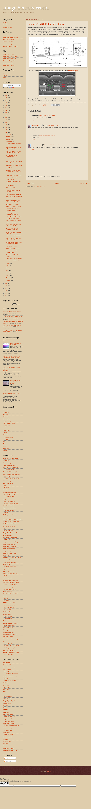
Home (57, 183)
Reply (33, 120)
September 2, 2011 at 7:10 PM (52, 125)
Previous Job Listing (8, 41)
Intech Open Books (8, 714)
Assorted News (10, 159)
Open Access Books (11, 210)
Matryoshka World (7, 719)
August (8, 263)
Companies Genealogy (9, 63)
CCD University (7, 481)
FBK (4, 528)
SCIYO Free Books (8, 734)
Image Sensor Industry (9, 65)
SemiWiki (5, 739)
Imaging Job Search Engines (10, 37)
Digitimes (5, 682)
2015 (6, 122)
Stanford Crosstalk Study (9, 621)
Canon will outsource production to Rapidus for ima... (12, 326)
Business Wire (6, 419)
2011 (6, 132)
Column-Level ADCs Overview (13, 188)
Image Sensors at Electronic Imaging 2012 (13, 191)
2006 (6, 293)
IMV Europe (6, 555)
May (7, 270)
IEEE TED (5, 710)
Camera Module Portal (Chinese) (11, 474)
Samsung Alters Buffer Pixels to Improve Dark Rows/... (14, 201)
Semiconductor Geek (8, 737)
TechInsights (6, 630)
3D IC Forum (6, 662)
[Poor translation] (6, 783)
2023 (6, 102)
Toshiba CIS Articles (8, 636)
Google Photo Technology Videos (11, 533)
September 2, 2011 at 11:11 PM (52, 145)
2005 (6, 295)
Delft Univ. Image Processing (10, 503)
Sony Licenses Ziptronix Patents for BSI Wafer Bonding (14, 259)
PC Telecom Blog (7, 728)
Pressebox (5, 434)
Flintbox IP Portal (7, 698)
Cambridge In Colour (8, 469)
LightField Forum (7, 569)
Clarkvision (6, 487)
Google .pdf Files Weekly (9, 423)
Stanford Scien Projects (9, 625)
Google (5, 75)
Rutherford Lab (7, 609)
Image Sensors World (26, 8)
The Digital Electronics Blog (10, 750)
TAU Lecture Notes (8, 627)
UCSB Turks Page (7, 643)
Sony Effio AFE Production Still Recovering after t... (13, 148)
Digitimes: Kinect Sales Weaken (14, 165)
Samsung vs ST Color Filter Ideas (46, 23)
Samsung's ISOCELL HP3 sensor (15, 344)
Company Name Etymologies (10, 673)
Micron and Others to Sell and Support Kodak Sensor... (13, 225)
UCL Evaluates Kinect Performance (11, 155)
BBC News (6, 414)
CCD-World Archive (8, 483)
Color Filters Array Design (9, 490)
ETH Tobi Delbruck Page (9, 526)
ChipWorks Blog (7, 669)
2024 (6, 100)
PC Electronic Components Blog (11, 725)
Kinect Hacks (6, 564)
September (9, 141)
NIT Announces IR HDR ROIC (13, 236)
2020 (6, 110)
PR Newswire (6, 430)
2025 (6, 97)
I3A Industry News (7, 539)
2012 (6, 129)
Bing (4, 73)
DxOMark (5, 512)
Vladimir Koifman (37, 125)
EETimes (5, 692)
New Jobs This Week (8, 39)
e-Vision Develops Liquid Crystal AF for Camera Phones (14, 217)
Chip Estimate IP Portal (9, 667)
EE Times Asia (6, 689)
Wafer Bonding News (11, 246)
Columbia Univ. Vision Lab (9, 492)
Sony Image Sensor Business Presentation (13, 251)
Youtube (5, 450)
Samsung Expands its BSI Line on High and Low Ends (14, 152)
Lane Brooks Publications (9, 566)
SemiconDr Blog (7, 611)
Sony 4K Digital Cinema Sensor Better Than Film (14, 239)
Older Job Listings (7, 44)
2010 (6, 283)
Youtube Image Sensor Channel (11, 652)
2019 (6, 112)
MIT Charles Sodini (8, 578)
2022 (6, 105)
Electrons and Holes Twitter (10, 694)
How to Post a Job (7, 35)
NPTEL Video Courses (8, 723)
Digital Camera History (8, 510)
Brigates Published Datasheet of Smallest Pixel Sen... (14, 197)
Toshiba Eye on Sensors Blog (10, 639)
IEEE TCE (5, 707)
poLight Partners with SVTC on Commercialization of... (14, 243)
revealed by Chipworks (74, 70)
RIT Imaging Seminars (8, 607)
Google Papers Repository (9, 701)
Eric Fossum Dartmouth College (11, 521)
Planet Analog (6, 732)
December (9, 134)
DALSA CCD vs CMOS (9, 501)
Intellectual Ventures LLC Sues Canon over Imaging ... (13, 207)
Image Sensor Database (9, 544)
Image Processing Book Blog (10, 542)
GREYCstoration (7, 535)
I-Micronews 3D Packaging (10, 537)
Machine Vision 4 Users (9, 716)
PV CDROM (6, 600)
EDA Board (6, 685)
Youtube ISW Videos (8, 654)
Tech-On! (5, 743)
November (9, 136)
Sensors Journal (7, 614)
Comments (7, 761)
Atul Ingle (5, 22)
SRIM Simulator (7, 741)
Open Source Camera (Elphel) (10, 593)
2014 (6, 125)
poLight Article (9, 167)
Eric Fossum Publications (9, 523)
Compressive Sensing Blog (10, 676)
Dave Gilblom (6, 25)
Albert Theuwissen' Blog (9, 465)
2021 (6, 107)
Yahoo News (6, 448)
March (8, 275)
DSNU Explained (10, 185)
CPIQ (4, 499)
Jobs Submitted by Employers (10, 46)
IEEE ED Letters (7, 703)
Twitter (4, 77)
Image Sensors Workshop (9, 548)
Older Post (84, 183)
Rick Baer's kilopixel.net (9, 605)
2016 (6, 120)
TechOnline (6, 746)
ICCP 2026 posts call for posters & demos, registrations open (11, 394)
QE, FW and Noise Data (9, 603)
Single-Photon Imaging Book (13, 248)
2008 (6, 288)
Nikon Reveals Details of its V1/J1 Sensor (13, 178)
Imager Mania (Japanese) (9, 551)
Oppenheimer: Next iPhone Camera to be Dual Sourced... (14, 170)
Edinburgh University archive (10, 514)
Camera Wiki (6, 476)
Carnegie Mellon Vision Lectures (11, 478)
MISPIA (5, 575)
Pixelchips (5, 598)
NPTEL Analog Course (8, 721)
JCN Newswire (7, 428)
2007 (6, 290)
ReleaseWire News (8, 437)
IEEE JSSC (6, 705)
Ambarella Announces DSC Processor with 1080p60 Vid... (14, 174)
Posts (6, 758)
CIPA (4, 485)
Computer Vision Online (9, 496)
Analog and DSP (7, 664)
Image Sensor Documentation (10, 56)
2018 (6, 115)
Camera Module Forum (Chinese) (11, 472)
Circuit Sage (6, 671)
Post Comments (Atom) (39, 186)
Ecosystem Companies (9, 60)
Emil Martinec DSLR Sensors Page (12, 519)
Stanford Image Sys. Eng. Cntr (11, 623)
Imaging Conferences (8, 54)
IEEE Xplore (6, 712)
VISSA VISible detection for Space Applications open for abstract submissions (11, 369)
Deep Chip (5, 678)
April (7, 273)
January (8, 280)
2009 (6, 286)
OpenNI (5, 596)
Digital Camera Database (9, 508)
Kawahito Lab (6, 560)
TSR (4, 641)
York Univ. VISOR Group (9, 650)
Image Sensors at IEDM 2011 (13, 194)
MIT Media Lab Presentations (10, 580)
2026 (6, 95)
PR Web (5, 432)
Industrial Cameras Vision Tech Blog (12, 557)
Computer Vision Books (9, 494)
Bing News (6, 416)
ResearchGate (6, 439)
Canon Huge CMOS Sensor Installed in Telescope (13, 213)
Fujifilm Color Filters (8, 530)
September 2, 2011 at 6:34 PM (47, 115)
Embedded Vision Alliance (9, 517)
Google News (6, 425)
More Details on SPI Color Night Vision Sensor (15, 382)
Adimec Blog (6, 460)
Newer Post (30, 183)
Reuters (5, 441)
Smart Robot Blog (7, 616)
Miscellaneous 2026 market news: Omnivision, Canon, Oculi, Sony (11, 356)
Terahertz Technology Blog (10, 634)
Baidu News (6, 412)
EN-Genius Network (8, 696)
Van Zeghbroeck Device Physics (11, 645)
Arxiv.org (5, 410)
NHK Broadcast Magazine (9, 589)
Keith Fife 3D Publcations (9, 562)
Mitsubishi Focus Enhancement (11, 582)
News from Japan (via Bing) (10, 584)
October (8, 139)
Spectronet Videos (7, 618)
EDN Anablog (6, 687)
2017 (6, 117)
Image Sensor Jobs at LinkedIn (11, 546)
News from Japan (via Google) (10, 587)
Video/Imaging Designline (9, 648)
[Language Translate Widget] (12, 85)
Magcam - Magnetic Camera (10, 573)
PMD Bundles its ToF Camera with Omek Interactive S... (13, 221)
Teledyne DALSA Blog (8, 632)
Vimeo (4, 446)
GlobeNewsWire (7, 421)
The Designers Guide (8, 748)
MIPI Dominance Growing (12, 204)
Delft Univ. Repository (8, 505)
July (7, 265)
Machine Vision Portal (8, 571)
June (7, 268)
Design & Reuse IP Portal (9, 680)
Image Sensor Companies (9, 58)
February (8, 278)
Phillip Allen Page (7, 730)
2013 (6, 127)
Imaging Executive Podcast (10, 553)
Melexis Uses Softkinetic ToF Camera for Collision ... (13, 229)
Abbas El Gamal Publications (10, 458)
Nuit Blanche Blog (7, 591)
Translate (13, 88)
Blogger (48, 771)
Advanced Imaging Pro (9, 463)
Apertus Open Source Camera (10, 467)
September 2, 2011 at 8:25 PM (47, 135)
